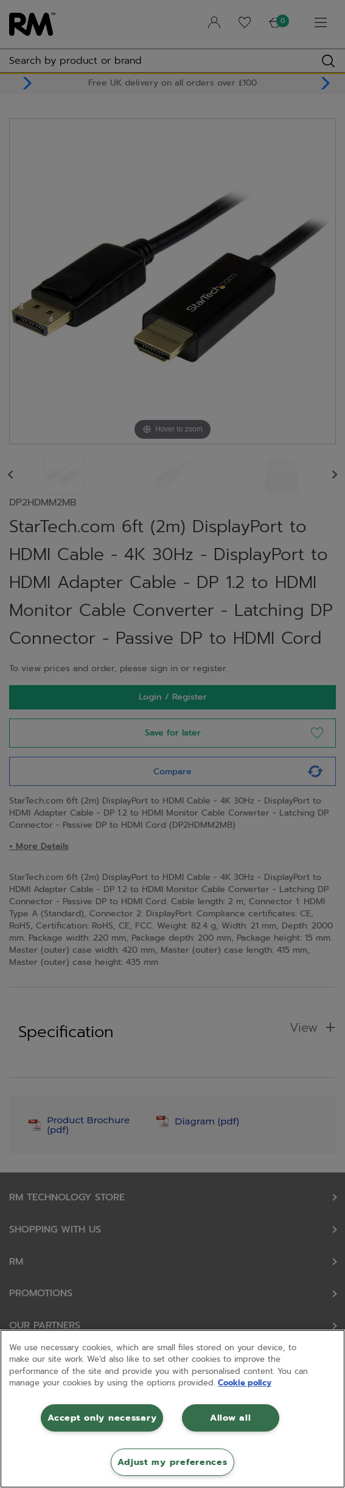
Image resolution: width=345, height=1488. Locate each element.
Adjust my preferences (172, 1462)
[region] (172, 1409)
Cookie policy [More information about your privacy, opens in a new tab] (244, 1382)
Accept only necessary (101, 1417)
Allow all (230, 1417)
